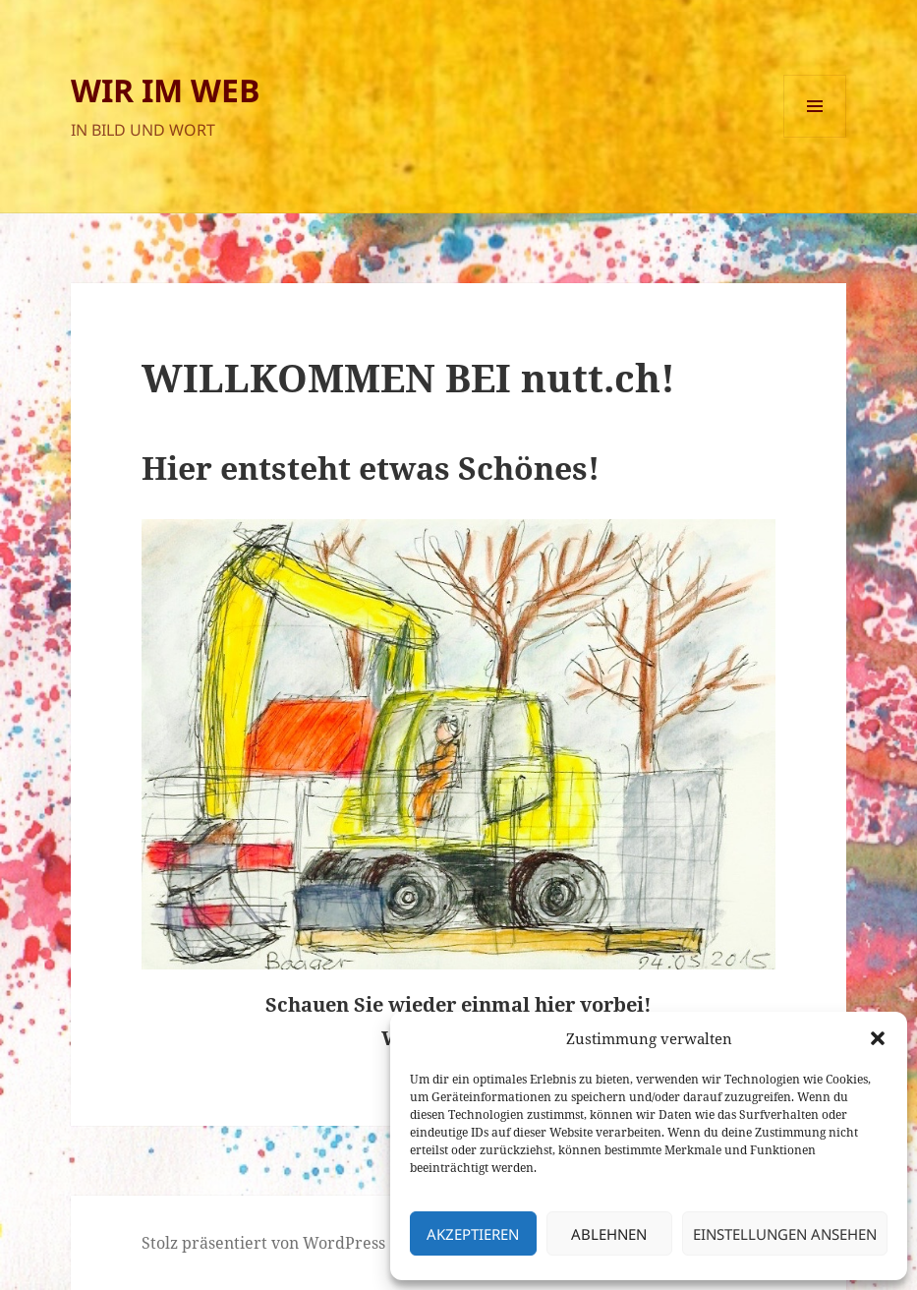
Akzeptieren (473, 1234)
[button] (878, 1038)
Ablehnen (609, 1234)
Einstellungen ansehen (785, 1234)
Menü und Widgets (815, 137)
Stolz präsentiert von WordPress (263, 1243)
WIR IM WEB (165, 90)
